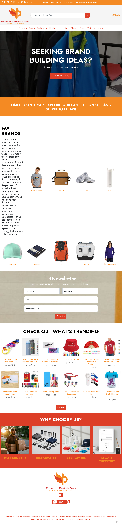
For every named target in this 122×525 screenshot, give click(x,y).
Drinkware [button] (41, 28)
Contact (69, 2)
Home (45, 2)
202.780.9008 (8, 2)
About (51, 2)
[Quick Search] (57, 15)
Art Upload (60, 2)
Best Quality (45, 458)
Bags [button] (31, 28)
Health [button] (64, 28)
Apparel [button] (22, 28)
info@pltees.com (25, 2)
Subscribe (61, 316)
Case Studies (79, 2)
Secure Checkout (107, 459)
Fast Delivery (15, 458)
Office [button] (73, 28)
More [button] (99, 28)
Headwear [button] (53, 28)
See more (61, 407)
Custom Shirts (91, 2)
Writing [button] (90, 28)
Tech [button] (82, 28)
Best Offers (76, 458)
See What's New (61, 75)
